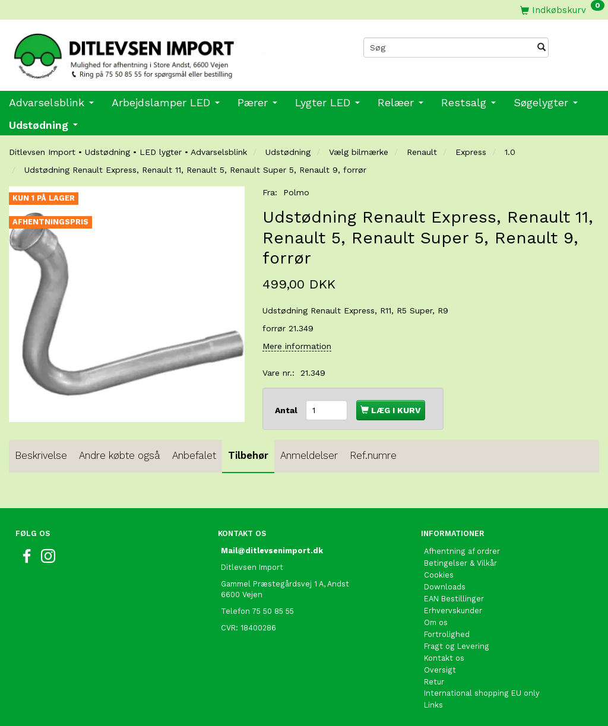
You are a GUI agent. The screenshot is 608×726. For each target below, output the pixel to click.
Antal (287, 410)
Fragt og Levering (456, 646)
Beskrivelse (41, 455)
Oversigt (440, 669)
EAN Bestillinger (454, 598)
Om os (436, 622)
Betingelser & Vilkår (460, 563)
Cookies (439, 574)
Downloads (445, 586)
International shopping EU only (482, 693)
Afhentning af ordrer (462, 551)
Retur (434, 681)
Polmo (296, 192)
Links (433, 704)
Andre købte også (119, 455)
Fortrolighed (447, 634)
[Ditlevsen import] (152, 52)
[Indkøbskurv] (562, 10)
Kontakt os (444, 658)
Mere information (296, 346)
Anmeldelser (309, 455)
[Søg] (541, 47)
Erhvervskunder (453, 610)
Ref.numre (373, 455)
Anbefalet (194, 455)
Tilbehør (248, 455)
